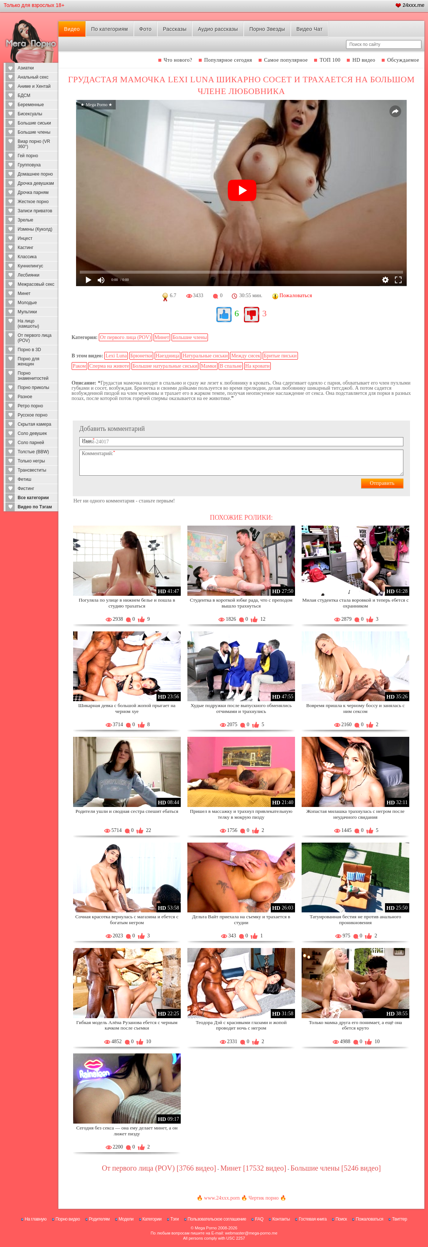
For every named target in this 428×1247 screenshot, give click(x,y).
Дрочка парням (33, 192)
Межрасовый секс (36, 284)
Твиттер (399, 1219)
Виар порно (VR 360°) (34, 144)
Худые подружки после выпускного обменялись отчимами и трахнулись (241, 708)
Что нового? (178, 60)
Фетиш (24, 479)
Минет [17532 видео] (253, 1168)
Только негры (31, 461)
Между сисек (245, 355)
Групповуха (29, 164)
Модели (126, 1219)
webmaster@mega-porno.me (251, 1233)
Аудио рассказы (218, 29)
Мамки (208, 366)
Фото (145, 29)
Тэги (174, 1219)
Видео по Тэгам (35, 506)
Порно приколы (33, 387)
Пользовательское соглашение (217, 1219)
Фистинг (26, 488)
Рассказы (175, 29)
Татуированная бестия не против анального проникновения (355, 919)
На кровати (257, 366)
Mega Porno (206, 1228)
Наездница (167, 355)
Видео (72, 29)
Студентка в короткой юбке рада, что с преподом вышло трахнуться (241, 603)
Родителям (99, 1219)
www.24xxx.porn (222, 1198)
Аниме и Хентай (34, 86)
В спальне (231, 366)
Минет (24, 293)
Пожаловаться (369, 1219)
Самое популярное (286, 60)
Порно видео (67, 1219)
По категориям (109, 29)
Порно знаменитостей (33, 376)
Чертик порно (263, 1198)
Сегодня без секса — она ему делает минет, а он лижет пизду (127, 1130)
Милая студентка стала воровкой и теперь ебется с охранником (355, 603)
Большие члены (34, 132)
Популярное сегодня (228, 60)
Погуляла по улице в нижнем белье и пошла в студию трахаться (127, 603)
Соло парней (31, 442)
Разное (25, 396)
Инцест (25, 238)
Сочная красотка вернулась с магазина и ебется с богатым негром (127, 919)
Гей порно (28, 155)
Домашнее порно (35, 174)
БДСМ (24, 95)
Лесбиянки (28, 275)
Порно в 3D (29, 349)
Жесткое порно (33, 201)
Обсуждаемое (403, 60)
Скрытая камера (34, 424)
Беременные (31, 104)
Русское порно (32, 415)
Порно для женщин (28, 361)
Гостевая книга (313, 1219)
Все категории (33, 497)
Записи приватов (35, 210)
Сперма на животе (109, 366)
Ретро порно (30, 405)
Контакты (281, 1219)
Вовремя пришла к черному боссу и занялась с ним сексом (355, 708)
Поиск (341, 1219)
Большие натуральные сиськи (165, 366)
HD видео (363, 60)
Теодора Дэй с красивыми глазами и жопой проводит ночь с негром (241, 1025)
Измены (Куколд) (35, 229)
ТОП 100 (330, 60)
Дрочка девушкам (36, 183)
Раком (79, 366)
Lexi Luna (116, 355)
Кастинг (25, 247)
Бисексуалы (30, 113)
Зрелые (25, 220)
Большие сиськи (34, 123)
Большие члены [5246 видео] (336, 1168)
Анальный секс (33, 77)
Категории (152, 1219)
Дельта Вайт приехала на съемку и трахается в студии (241, 919)
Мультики (27, 311)
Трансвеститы (32, 470)
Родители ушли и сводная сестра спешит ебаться (126, 811)
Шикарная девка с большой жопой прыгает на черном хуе (127, 708)
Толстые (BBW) (33, 451)
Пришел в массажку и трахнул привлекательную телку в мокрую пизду (241, 814)
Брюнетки (141, 355)
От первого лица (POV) (34, 338)
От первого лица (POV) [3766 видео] (159, 1168)
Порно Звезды (267, 29)
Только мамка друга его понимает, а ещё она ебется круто (355, 1025)
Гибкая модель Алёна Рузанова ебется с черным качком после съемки (127, 1025)
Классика (27, 256)
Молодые (27, 302)
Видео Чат (309, 29)
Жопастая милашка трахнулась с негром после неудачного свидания (355, 814)
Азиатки (26, 68)
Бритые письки (280, 355)
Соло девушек (32, 433)
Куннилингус (30, 265)
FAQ (259, 1219)
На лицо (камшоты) (28, 323)
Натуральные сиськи (205, 355)
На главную (35, 1219)
